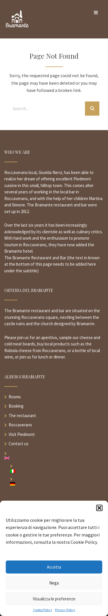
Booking (16, 406)
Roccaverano (20, 425)
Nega (54, 583)
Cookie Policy (42, 610)
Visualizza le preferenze (54, 599)
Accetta (54, 567)
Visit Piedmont (22, 434)
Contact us (19, 443)
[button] (99, 508)
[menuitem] (54, 458)
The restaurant (22, 415)
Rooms (15, 396)
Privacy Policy (65, 610)
